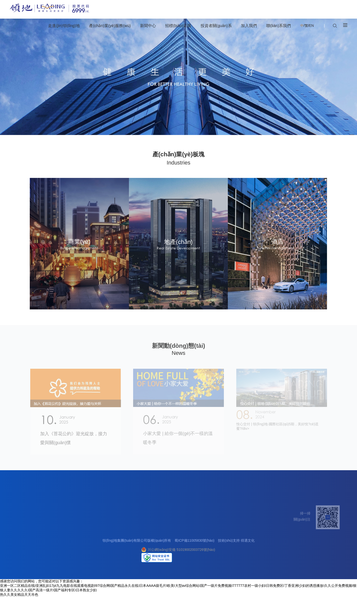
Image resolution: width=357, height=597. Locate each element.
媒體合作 (262, 551)
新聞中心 (113, 528)
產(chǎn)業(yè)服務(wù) (77, 528)
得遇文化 (248, 544)
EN (311, 26)
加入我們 (240, 528)
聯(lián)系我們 (267, 528)
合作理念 (142, 539)
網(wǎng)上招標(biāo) (152, 551)
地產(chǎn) (65, 539)
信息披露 (183, 539)
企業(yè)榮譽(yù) (30, 551)
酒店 (60, 551)
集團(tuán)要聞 (116, 539)
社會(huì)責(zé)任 (30, 557)
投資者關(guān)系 (191, 528)
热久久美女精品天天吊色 (19, 595)
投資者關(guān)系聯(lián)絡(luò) (200, 557)
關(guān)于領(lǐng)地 (33, 539)
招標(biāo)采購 (148, 528)
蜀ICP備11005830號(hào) (194, 544)
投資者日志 (184, 551)
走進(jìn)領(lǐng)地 (33, 528)
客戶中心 (262, 539)
